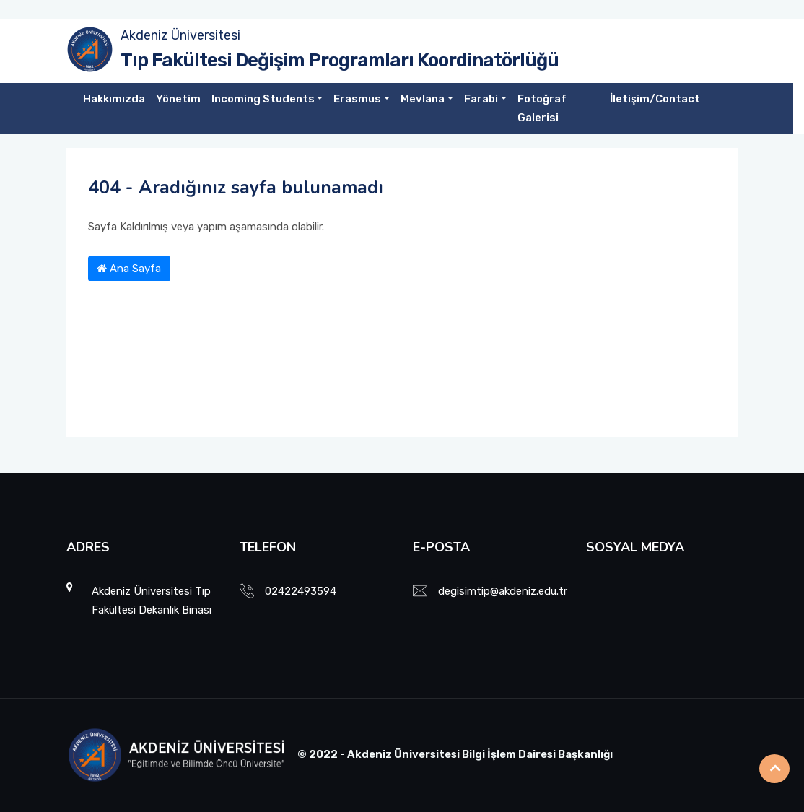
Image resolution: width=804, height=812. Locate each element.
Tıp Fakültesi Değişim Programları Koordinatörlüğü (340, 60)
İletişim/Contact (655, 98)
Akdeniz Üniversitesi (180, 35)
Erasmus (357, 98)
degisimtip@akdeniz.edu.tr (502, 591)
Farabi (481, 98)
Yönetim (178, 98)
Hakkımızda (114, 98)
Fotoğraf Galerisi (542, 108)
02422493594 (300, 591)
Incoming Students (263, 98)
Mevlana (423, 98)
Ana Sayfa (129, 268)
